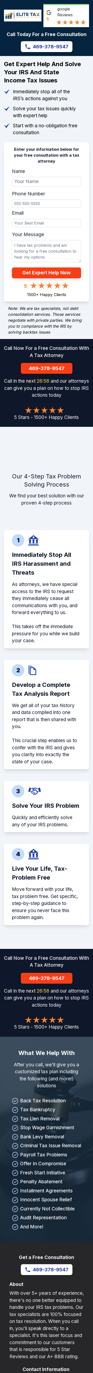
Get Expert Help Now (46, 273)
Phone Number (28, 194)
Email (18, 213)
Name (18, 171)
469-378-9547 (46, 47)
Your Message (28, 234)
